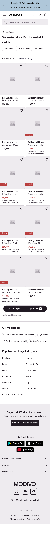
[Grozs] (46, 15)
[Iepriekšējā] (4, 5)
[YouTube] (25, 546)
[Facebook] (33, 546)
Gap (27, 437)
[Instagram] (16, 546)
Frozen (29, 413)
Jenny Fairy (31, 425)
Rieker (28, 431)
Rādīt (19, 315)
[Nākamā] (46, 5)
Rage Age (6, 431)
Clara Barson (32, 443)
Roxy (4, 425)
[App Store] (34, 498)
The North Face (33, 419)
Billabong (6, 413)
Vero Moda (7, 437)
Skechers (6, 443)
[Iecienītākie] (39, 15)
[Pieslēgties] (33, 15)
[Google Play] (16, 498)
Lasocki (5, 419)
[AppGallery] (25, 505)
